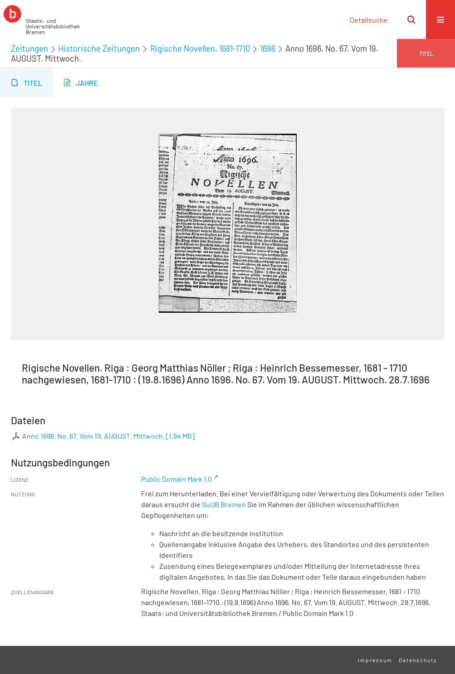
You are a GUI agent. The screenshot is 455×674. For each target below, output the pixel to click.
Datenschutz (418, 660)
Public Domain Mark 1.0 (176, 479)
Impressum (375, 660)
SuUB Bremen (224, 504)
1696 (267, 48)
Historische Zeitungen (99, 48)
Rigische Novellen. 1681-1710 (200, 48)
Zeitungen (29, 48)
